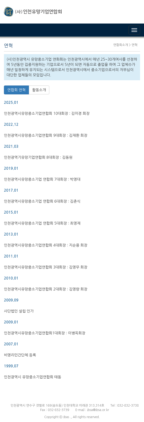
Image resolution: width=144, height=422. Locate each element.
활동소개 (39, 90)
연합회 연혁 (16, 90)
